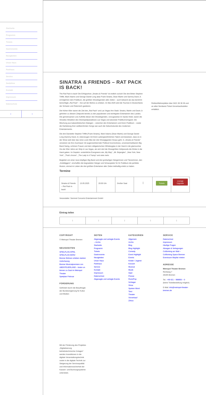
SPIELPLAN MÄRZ (67, 255)
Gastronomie (99, 254)
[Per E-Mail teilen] (177, 220)
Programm (98, 248)
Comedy (131, 251)
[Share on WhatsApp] (125, 220)
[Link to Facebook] (10, 114)
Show (130, 285)
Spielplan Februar (67, 276)
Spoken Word (134, 288)
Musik (130, 270)
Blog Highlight (134, 248)
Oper (130, 273)
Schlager (132, 282)
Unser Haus (99, 261)
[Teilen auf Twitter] (99, 220)
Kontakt (97, 270)
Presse (131, 276)
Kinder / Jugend (134, 261)
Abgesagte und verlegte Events (107, 279)
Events (131, 257)
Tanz (130, 291)
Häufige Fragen (169, 245)
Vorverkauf (132, 298)
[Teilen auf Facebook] (73, 220)
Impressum (98, 273)
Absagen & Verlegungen (173, 248)
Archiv (131, 242)
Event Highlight (134, 254)
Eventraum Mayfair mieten (174, 257)
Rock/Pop (132, 279)
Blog (130, 245)
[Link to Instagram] (32, 114)
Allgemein (132, 239)
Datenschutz (99, 276)
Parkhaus (98, 264)
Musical (131, 267)
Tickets (97, 251)
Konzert (131, 264)
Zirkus (130, 301)
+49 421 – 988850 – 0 (176, 280)
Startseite (98, 245)
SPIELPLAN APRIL (67, 252)
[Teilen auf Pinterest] (151, 220)
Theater (131, 294)
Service (97, 267)
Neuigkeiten (99, 257)
